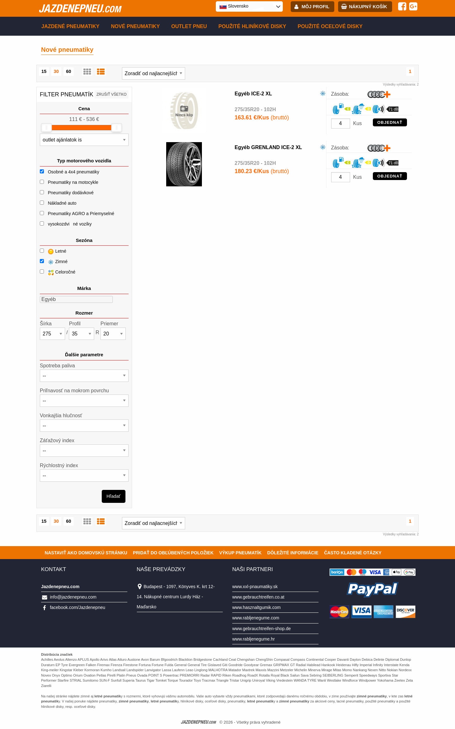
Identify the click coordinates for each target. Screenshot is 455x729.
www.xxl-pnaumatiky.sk (255, 586)
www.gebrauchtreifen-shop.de (261, 628)
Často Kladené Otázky (353, 552)
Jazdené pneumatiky (70, 26)
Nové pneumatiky (135, 26)
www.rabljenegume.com (255, 617)
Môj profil (316, 6)
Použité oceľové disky (330, 26)
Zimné (54, 262)
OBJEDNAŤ (390, 122)
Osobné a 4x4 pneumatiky (73, 171)
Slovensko (233, 6)
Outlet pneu (189, 26)
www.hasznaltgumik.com (256, 607)
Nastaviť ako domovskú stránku (86, 552)
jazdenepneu (80, 8)
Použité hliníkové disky (252, 26)
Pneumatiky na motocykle (73, 182)
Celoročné (58, 272)
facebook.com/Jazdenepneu (77, 607)
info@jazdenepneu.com (73, 596)
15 (43, 71)
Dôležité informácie (292, 552)
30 (56, 71)
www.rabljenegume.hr (253, 639)
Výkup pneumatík (240, 552)
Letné (53, 251)
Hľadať (113, 496)
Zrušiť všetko (111, 94)
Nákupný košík (368, 6)
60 (68, 71)
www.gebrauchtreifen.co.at (258, 596)
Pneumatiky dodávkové (71, 192)
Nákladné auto (62, 203)
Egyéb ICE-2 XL (253, 93)
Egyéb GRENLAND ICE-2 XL (268, 147)
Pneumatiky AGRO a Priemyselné (81, 213)
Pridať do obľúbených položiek (173, 552)
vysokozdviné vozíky (70, 223)
